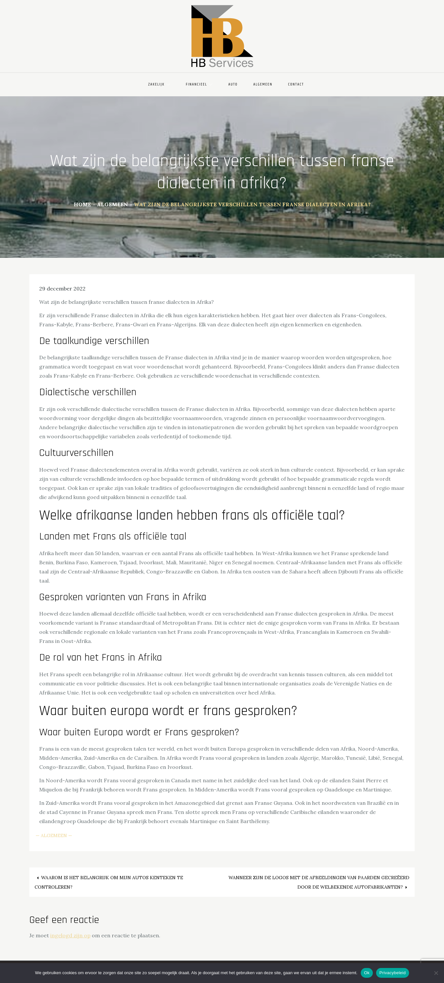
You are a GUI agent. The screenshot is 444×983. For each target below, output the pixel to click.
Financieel (199, 84)
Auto (233, 84)
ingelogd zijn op (70, 935)
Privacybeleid (392, 972)
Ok (367, 972)
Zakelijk (159, 84)
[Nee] (436, 973)
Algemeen (262, 84)
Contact (296, 84)
